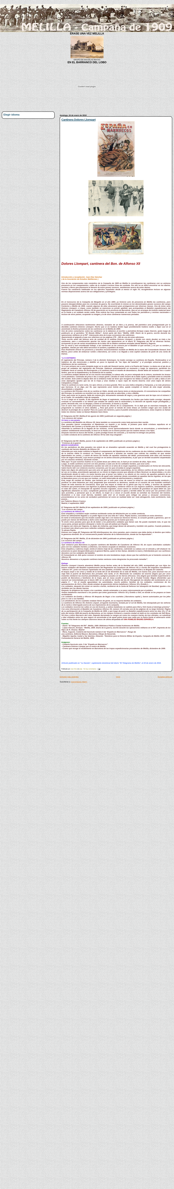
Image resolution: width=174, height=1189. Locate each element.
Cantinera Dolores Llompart (78, 119)
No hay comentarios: (90, 669)
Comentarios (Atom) (79, 682)
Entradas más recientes (69, 677)
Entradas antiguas (165, 677)
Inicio (118, 677)
